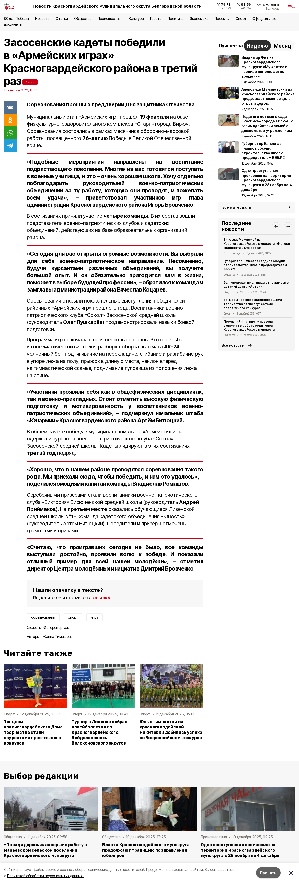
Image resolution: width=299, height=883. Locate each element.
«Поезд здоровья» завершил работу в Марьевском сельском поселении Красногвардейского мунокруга (45, 850)
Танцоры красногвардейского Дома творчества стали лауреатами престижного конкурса (33, 732)
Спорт (241, 18)
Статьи (62, 18)
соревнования (43, 617)
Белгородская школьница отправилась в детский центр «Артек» (256, 284)
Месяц (282, 46)
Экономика (199, 18)
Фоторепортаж (56, 627)
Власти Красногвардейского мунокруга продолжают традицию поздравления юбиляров (146, 850)
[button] (276, 226)
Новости (42, 18)
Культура (136, 18)
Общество (82, 18)
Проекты (222, 18)
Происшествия (110, 18)
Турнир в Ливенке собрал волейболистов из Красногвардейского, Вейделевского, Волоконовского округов (99, 732)
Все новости (233, 345)
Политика (176, 18)
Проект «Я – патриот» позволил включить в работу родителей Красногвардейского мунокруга (249, 326)
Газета (156, 18)
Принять (268, 872)
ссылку (101, 597)
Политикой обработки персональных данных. (45, 876)
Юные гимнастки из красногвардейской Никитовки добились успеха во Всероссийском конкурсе (171, 729)
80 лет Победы (16, 18)
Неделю (257, 46)
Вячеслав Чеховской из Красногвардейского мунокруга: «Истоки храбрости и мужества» (257, 244)
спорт (73, 617)
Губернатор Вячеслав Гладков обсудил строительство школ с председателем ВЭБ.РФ (255, 265)
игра (94, 617)
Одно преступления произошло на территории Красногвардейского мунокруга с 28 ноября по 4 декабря (240, 850)
